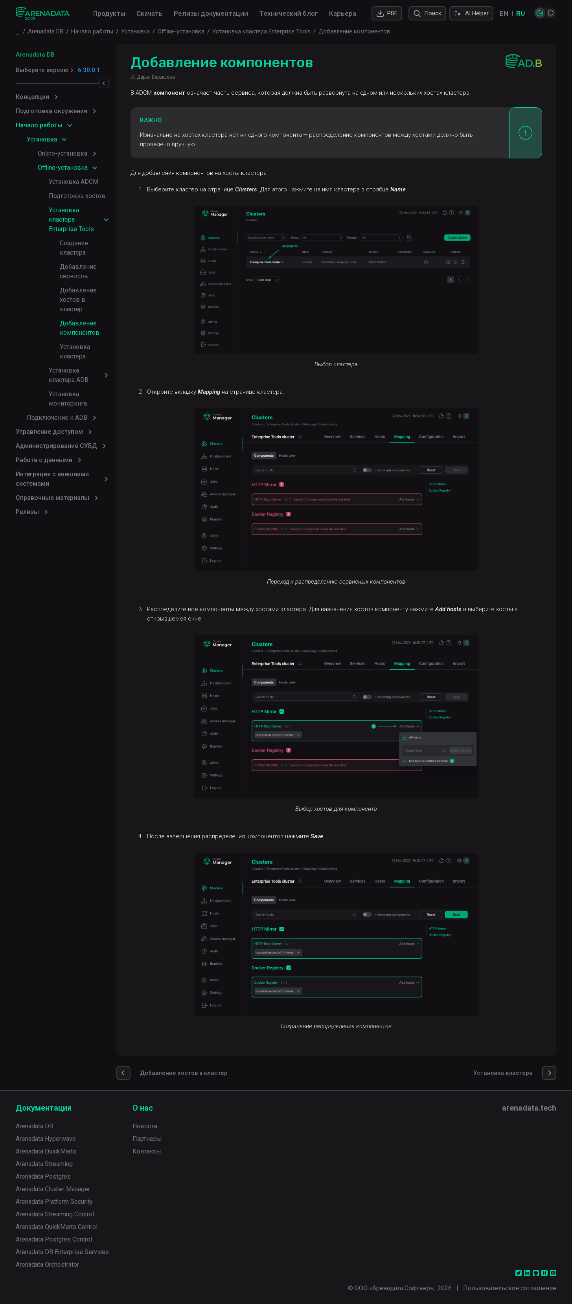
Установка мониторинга (84, 337)
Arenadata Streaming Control (55, 1214)
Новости (144, 1126)
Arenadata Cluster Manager (53, 1189)
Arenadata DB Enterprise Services (62, 1252)
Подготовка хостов (77, 196)
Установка (42, 139)
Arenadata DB (35, 54)
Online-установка (62, 153)
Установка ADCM (73, 181)
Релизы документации (211, 13)
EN (504, 13)
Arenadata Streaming (44, 1164)
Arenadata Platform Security (54, 1201)
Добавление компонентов (79, 290)
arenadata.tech (529, 1108)
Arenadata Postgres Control (54, 1239)
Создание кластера (88, 233)
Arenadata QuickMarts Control (56, 1227)
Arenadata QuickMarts (46, 1151)
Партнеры (147, 1138)
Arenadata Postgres (43, 1176)
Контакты (146, 1151)
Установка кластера (89, 309)
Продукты (109, 13)
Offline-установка (63, 167)
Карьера (342, 13)
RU (520, 13)
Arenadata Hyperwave (46, 1138)
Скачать (149, 13)
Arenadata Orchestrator (47, 1264)
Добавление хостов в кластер (92, 266)
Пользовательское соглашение (509, 1288)
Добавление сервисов (93, 248)
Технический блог (288, 13)
